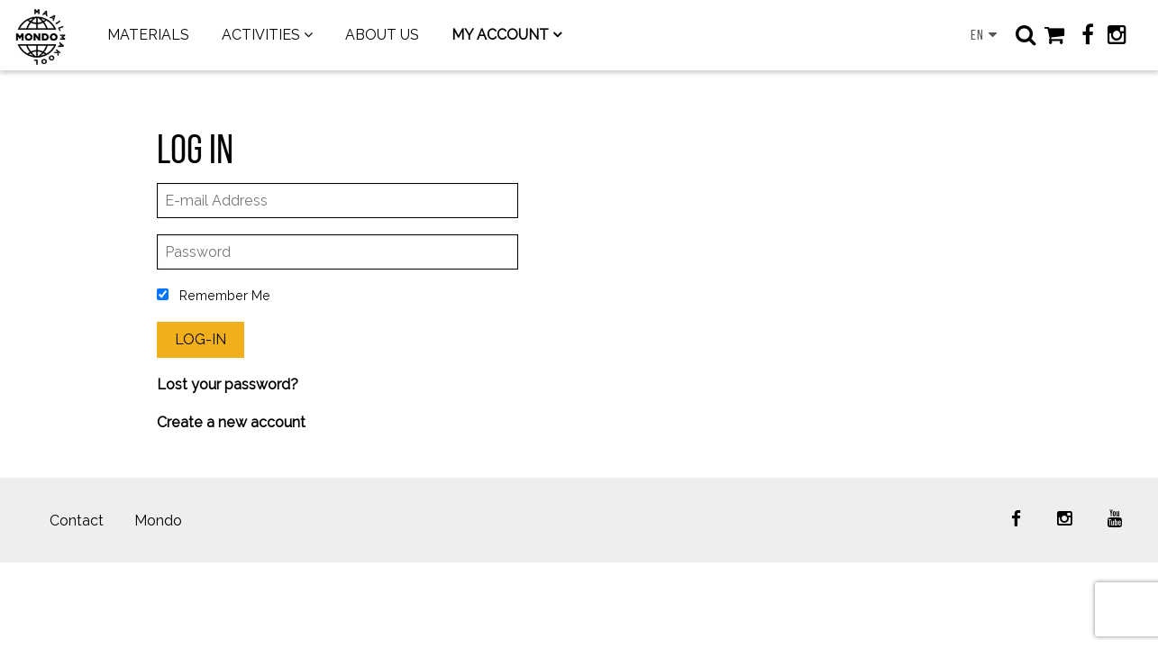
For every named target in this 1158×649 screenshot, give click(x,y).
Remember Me (213, 295)
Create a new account (231, 422)
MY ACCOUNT (500, 34)
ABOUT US (382, 34)
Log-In (200, 339)
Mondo (158, 520)
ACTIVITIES (261, 34)
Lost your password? (227, 384)
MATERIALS (148, 34)
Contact (77, 520)
